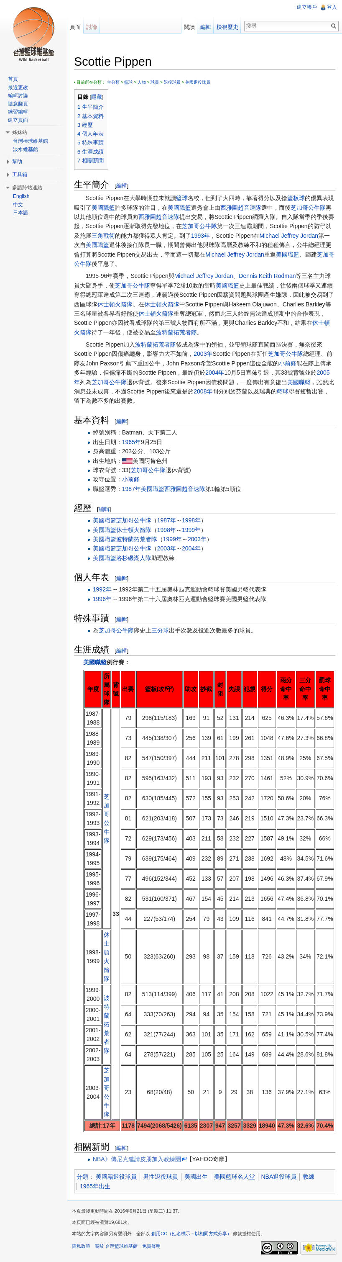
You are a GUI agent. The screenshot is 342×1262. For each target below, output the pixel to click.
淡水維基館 (25, 149)
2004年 (214, 372)
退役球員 (172, 82)
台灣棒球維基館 (30, 141)
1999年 (191, 530)
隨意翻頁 (18, 104)
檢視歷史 (227, 27)
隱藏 (96, 97)
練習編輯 (18, 112)
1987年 (131, 489)
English (21, 196)
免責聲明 (151, 1246)
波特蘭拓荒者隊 (176, 332)
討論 (91, 27)
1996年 (102, 599)
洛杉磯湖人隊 (133, 558)
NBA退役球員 (279, 1176)
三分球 (160, 630)
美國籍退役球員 (116, 1176)
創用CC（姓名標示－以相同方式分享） (191, 1233)
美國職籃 (103, 207)
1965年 (131, 442)
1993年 (200, 235)
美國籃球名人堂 (234, 1176)
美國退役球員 (197, 82)
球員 (155, 82)
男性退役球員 (160, 1176)
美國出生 (196, 1176)
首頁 (13, 79)
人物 (142, 82)
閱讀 (189, 27)
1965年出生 (95, 1186)
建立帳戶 (307, 7)
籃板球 (296, 198)
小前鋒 (287, 363)
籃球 (128, 82)
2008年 (203, 391)
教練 (308, 1176)
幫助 (17, 161)
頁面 (75, 27)
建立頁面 (18, 120)
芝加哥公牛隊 (308, 207)
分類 (82, 1176)
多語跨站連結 (27, 187)
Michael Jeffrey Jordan (288, 235)
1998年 (191, 520)
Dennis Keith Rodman (267, 275)
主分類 (113, 82)
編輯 (121, 185)
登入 (332, 7)
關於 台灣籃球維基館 (116, 1246)
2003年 (203, 353)
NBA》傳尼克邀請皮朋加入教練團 (137, 1159)
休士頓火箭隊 (115, 304)
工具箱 (19, 174)
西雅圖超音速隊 (240, 207)
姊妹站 (19, 132)
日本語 (20, 213)
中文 (18, 205)
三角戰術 (103, 235)
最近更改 (18, 87)
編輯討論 (18, 95)
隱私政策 (81, 1246)
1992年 (102, 589)
